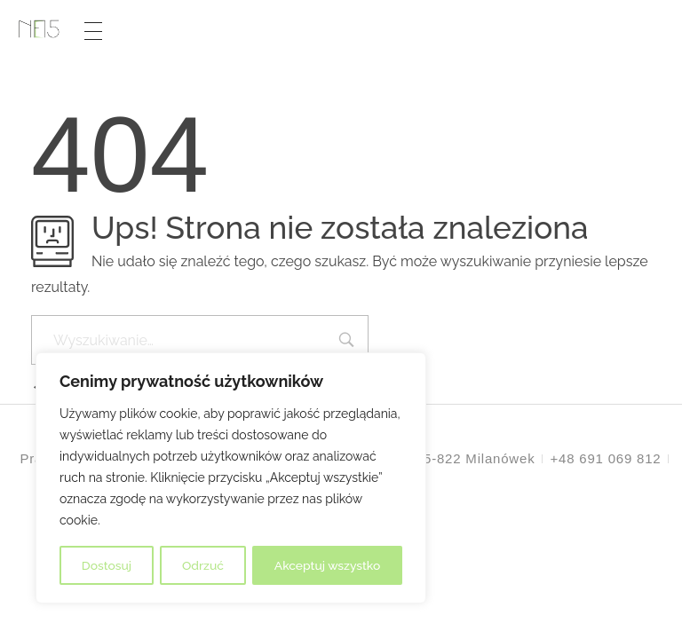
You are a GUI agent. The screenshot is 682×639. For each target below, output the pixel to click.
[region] (231, 478)
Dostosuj (106, 565)
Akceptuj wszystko (327, 565)
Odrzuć (202, 565)
